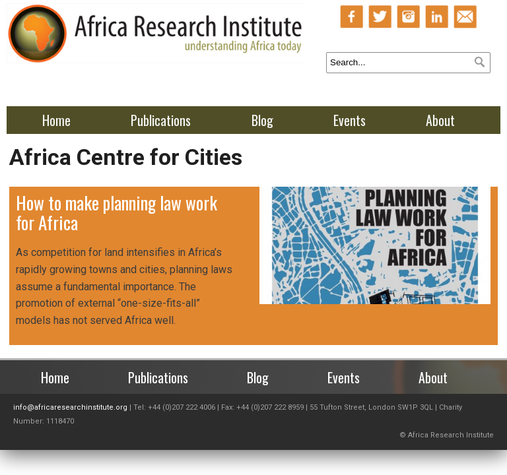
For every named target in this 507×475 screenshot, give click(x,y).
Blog (262, 120)
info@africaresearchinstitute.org (70, 407)
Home (56, 120)
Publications (161, 120)
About (440, 120)
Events (349, 120)
